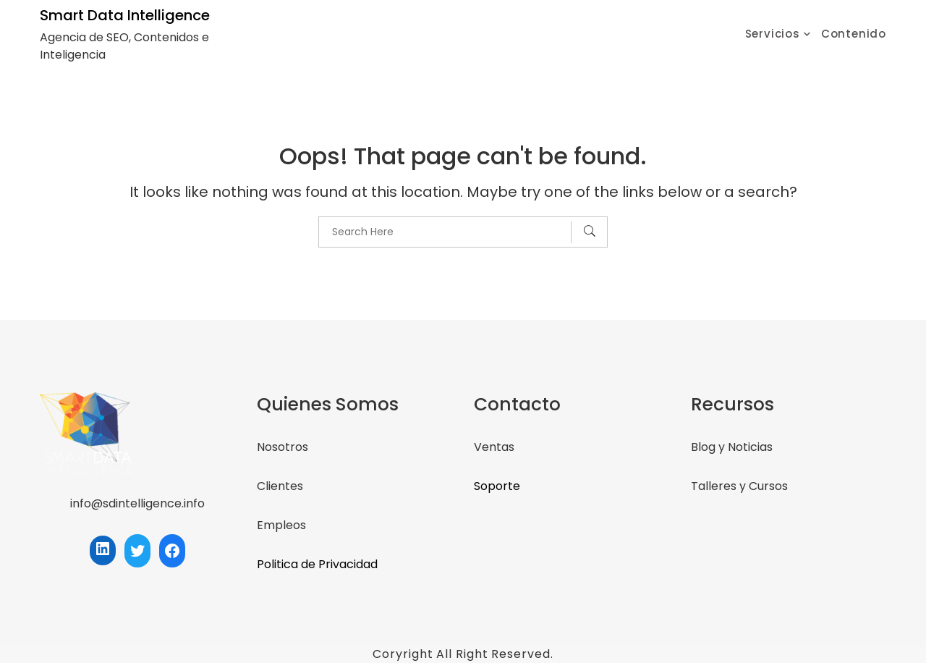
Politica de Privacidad (317, 564)
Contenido (853, 33)
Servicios (772, 33)
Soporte (497, 486)
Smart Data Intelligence (125, 15)
